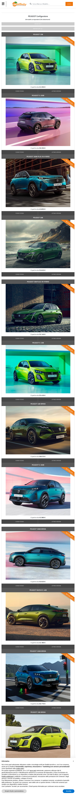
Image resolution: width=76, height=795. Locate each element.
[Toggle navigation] (3, 4)
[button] (73, 761)
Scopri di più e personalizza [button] (14, 791)
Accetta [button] (68, 791)
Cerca (69, 4)
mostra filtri (38, 29)
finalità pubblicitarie (8, 776)
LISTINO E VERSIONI (56, 91)
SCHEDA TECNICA (20, 91)
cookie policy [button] (20, 768)
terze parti (33, 770)
